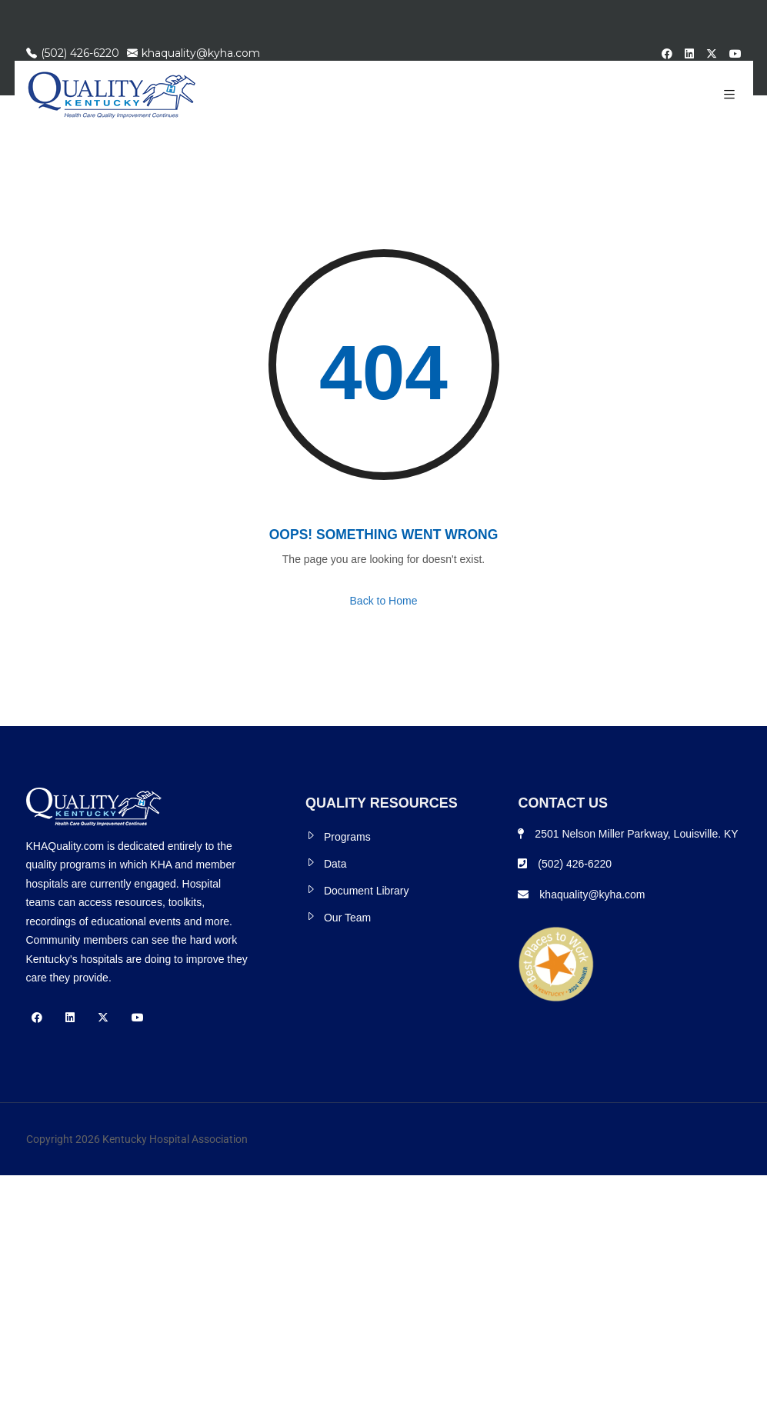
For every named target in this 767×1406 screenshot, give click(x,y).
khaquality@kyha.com (193, 53)
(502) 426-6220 (72, 53)
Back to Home (384, 601)
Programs (347, 837)
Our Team (347, 917)
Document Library (366, 891)
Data (335, 864)
